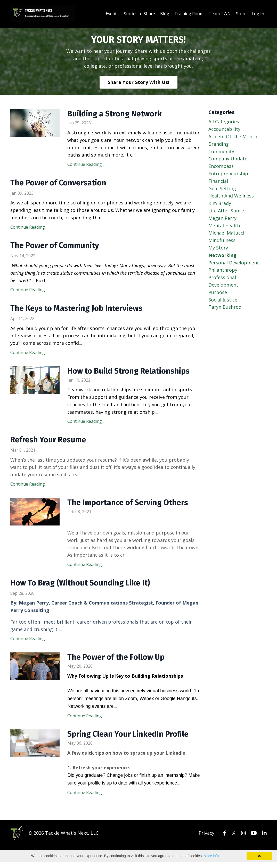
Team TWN (220, 13)
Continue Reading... (85, 164)
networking (222, 255)
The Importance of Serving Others (127, 502)
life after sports (227, 211)
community (221, 151)
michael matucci (226, 233)
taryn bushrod (224, 307)
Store (241, 13)
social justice (222, 300)
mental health (224, 225)
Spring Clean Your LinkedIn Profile (128, 734)
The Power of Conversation (58, 182)
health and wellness (231, 196)
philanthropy (222, 270)
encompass (221, 166)
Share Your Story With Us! (138, 82)
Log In (258, 13)
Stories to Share (139, 13)
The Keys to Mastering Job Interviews (76, 308)
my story (218, 248)
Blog (164, 13)
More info (211, 856)
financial (218, 181)
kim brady (219, 203)
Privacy (206, 833)
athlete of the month (232, 136)
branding (218, 144)
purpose (217, 292)
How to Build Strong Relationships (128, 371)
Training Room (188, 13)
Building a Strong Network (114, 113)
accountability (224, 129)
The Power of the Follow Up (116, 657)
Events (112, 13)
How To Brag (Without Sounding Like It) (80, 583)
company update (227, 159)
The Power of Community (54, 245)
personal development (233, 263)
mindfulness (221, 240)
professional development (223, 281)
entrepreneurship (228, 173)
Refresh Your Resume (48, 439)
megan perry (222, 218)
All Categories (223, 121)
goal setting (222, 188)
